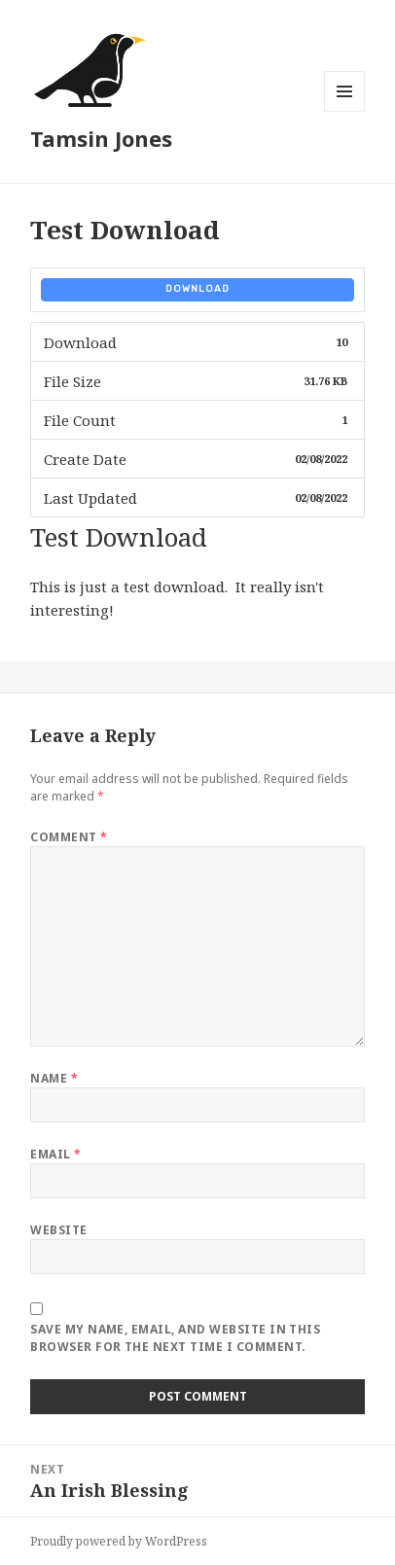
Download (197, 289)
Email (55, 1154)
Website (58, 1230)
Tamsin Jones (101, 138)
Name (54, 1078)
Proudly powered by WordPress (118, 1541)
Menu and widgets (345, 111)
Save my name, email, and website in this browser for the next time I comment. (175, 1338)
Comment (68, 837)
